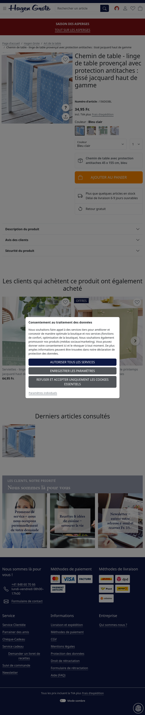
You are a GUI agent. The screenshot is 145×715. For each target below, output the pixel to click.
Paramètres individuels (43, 393)
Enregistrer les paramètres (72, 371)
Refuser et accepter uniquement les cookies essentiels (72, 381)
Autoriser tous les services (72, 362)
